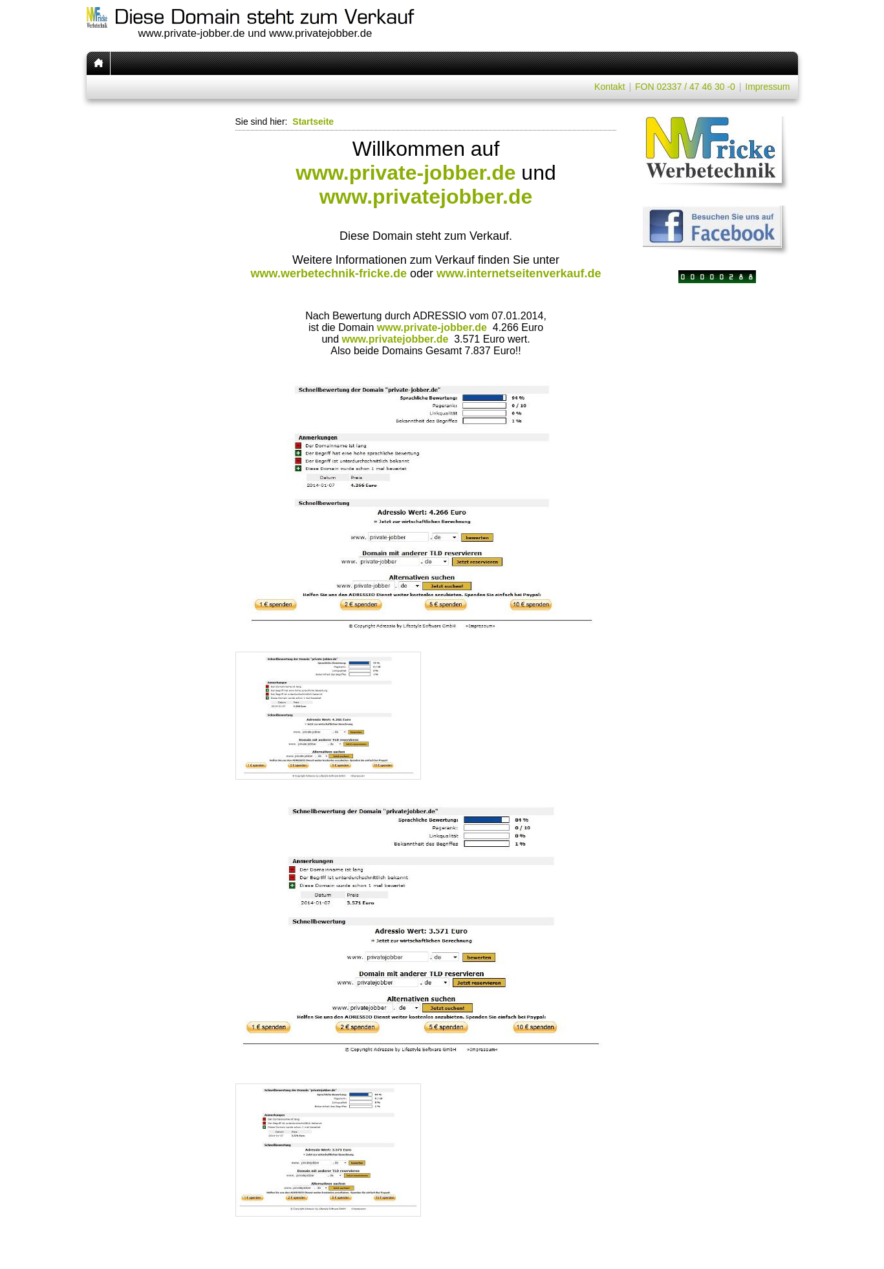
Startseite (313, 121)
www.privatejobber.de (426, 196)
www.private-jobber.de (405, 172)
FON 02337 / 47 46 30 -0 (685, 86)
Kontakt (609, 86)
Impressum (767, 86)
